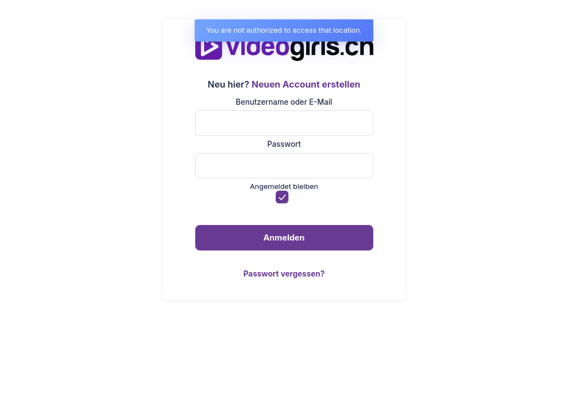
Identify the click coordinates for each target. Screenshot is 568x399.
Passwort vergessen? (284, 273)
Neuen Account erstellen (306, 84)
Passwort (284, 144)
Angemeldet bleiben (284, 186)
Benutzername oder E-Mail (284, 102)
